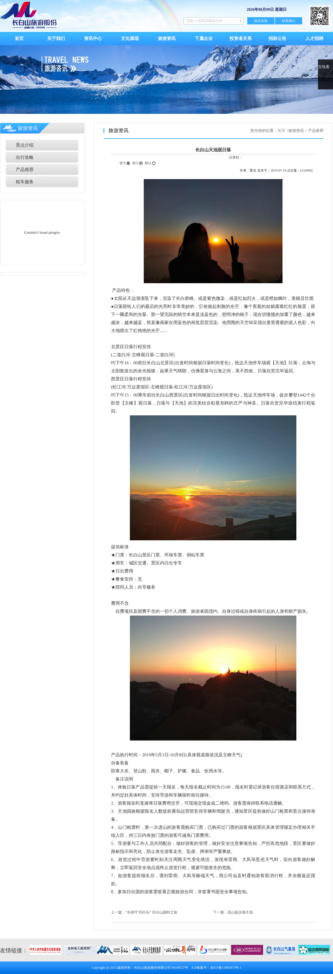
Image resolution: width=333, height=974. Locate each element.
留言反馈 (261, 21)
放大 (124, 163)
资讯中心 (93, 38)
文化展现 (130, 38)
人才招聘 (314, 38)
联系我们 (288, 21)
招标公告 (277, 38)
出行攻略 (25, 157)
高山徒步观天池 (240, 912)
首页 (19, 38)
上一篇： (118, 912)
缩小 (137, 163)
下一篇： (220, 912)
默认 (150, 163)
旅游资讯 (167, 38)
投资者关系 (240, 38)
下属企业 (204, 38)
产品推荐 (25, 169)
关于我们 (56, 38)
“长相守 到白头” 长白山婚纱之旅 (151, 912)
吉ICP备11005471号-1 (225, 968)
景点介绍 (25, 145)
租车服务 (25, 181)
